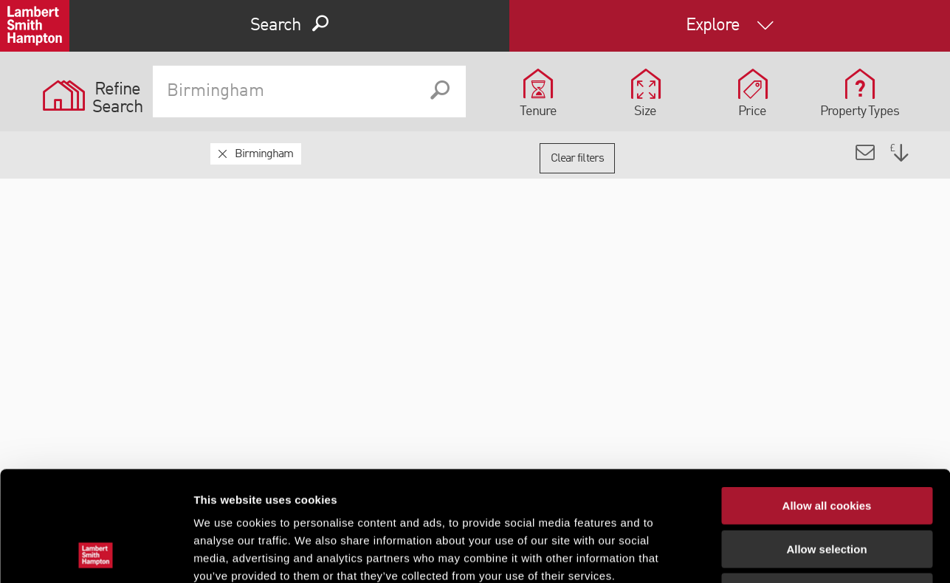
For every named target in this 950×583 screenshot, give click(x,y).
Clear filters (577, 159)
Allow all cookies (827, 402)
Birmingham (264, 154)
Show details (774, 554)
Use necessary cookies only (827, 489)
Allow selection (826, 446)
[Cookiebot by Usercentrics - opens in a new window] (95, 554)
